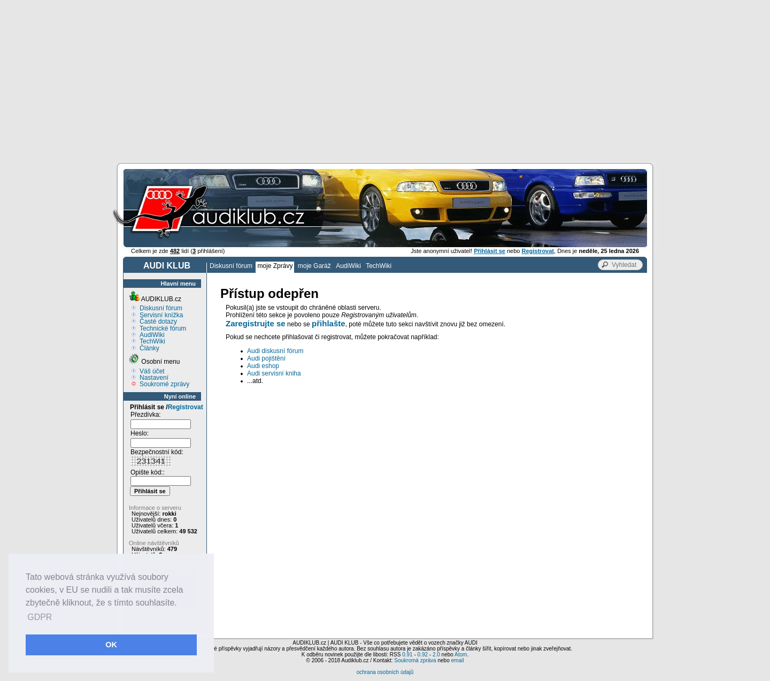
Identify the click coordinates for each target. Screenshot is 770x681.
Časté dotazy (158, 321)
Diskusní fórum (231, 266)
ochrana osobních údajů (385, 672)
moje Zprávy (274, 266)
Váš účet (152, 371)
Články (149, 348)
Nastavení (154, 377)
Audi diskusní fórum (275, 351)
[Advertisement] (385, 80)
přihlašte (328, 323)
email (457, 660)
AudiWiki (348, 266)
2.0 (436, 654)
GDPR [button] (39, 617)
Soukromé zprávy (164, 384)
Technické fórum (163, 328)
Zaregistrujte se (256, 323)
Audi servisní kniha (274, 373)
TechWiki (378, 266)
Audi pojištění (266, 358)
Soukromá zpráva (415, 660)
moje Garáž (314, 266)
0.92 (423, 654)
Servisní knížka (161, 315)
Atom (461, 654)
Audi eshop (263, 366)
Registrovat (185, 407)
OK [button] (111, 644)
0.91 (407, 654)
